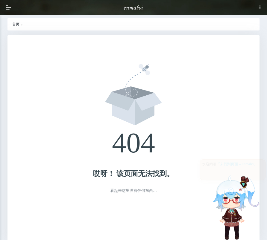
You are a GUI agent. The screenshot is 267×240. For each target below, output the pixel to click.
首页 (15, 24)
